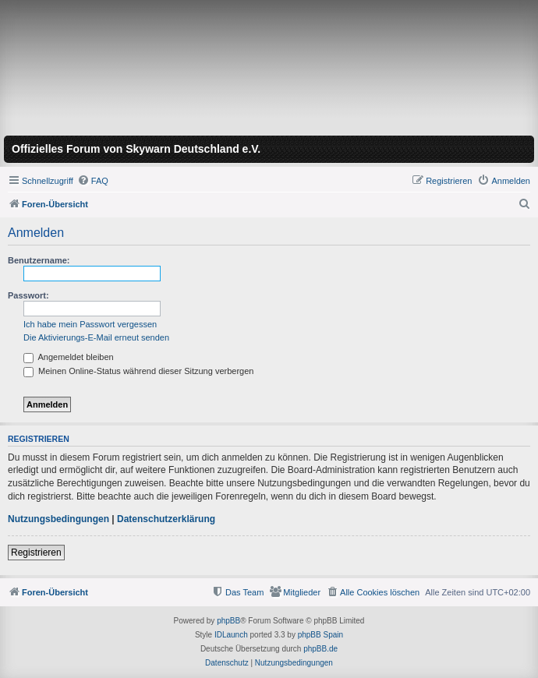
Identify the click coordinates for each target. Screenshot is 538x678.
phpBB (228, 620)
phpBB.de (320, 648)
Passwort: (28, 295)
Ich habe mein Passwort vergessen (90, 324)
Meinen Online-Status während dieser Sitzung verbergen (138, 371)
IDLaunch (231, 634)
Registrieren (36, 552)
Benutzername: (38, 260)
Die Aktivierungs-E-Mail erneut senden (96, 337)
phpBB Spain (320, 634)
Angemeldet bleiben (68, 357)
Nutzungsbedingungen (58, 519)
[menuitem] (92, 180)
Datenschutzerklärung (166, 519)
